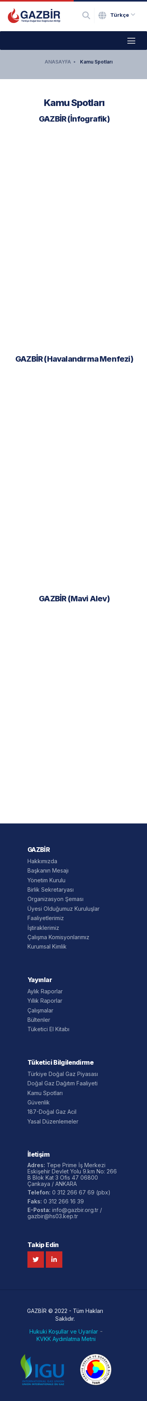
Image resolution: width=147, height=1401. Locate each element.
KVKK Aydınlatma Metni (66, 1339)
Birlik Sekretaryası (50, 889)
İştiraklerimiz (43, 927)
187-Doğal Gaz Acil (51, 1111)
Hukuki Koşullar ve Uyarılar (63, 1332)
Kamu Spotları (96, 62)
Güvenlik (38, 1102)
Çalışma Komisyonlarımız (58, 937)
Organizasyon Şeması (55, 899)
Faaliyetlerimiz (45, 918)
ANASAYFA (58, 62)
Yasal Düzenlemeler (52, 1121)
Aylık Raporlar (45, 991)
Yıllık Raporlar (44, 1000)
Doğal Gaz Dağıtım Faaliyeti (62, 1083)
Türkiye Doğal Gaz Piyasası (62, 1074)
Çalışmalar (40, 1010)
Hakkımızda (42, 861)
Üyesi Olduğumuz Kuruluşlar (63, 908)
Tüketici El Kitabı (48, 1029)
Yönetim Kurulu (46, 880)
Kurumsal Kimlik (47, 946)
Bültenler (38, 1019)
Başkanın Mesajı (48, 870)
